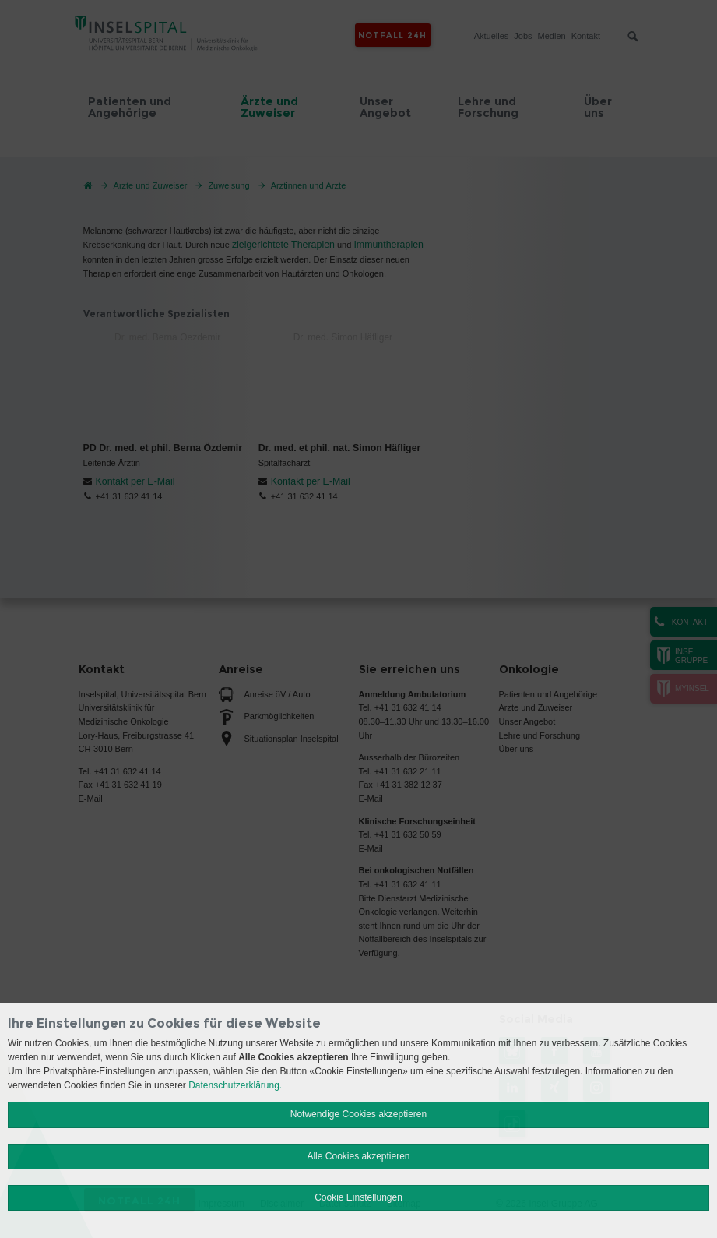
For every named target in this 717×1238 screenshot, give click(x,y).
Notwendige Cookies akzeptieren (358, 1114)
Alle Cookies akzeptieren (358, 1156)
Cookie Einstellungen (358, 1197)
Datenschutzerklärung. (235, 1085)
